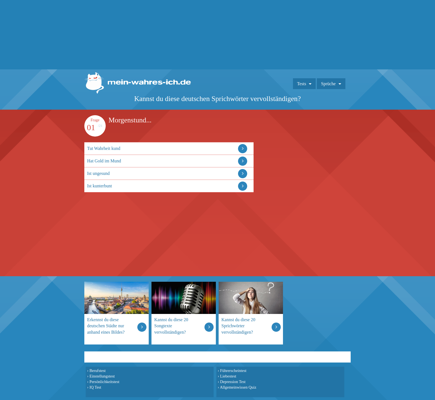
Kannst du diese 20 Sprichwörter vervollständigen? (238, 325)
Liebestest (228, 376)
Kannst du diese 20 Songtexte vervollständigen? (171, 325)
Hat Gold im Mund (104, 161)
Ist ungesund (98, 173)
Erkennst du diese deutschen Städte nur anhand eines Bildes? (106, 325)
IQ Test (95, 387)
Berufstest (97, 370)
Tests (301, 83)
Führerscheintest (233, 370)
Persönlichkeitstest (104, 381)
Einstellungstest (102, 376)
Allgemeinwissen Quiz (238, 387)
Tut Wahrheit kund (103, 148)
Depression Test (233, 381)
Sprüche (328, 83)
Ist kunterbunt (99, 185)
